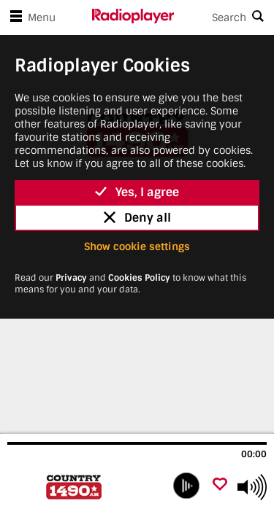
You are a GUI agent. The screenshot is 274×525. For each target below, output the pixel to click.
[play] (186, 485)
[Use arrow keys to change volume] (252, 487)
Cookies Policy (139, 278)
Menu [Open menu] (30, 17)
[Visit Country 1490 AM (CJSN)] (85, 487)
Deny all (137, 217)
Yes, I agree (137, 192)
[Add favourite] (220, 485)
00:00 (254, 454)
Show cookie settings (137, 246)
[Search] (224, 17)
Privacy (71, 278)
